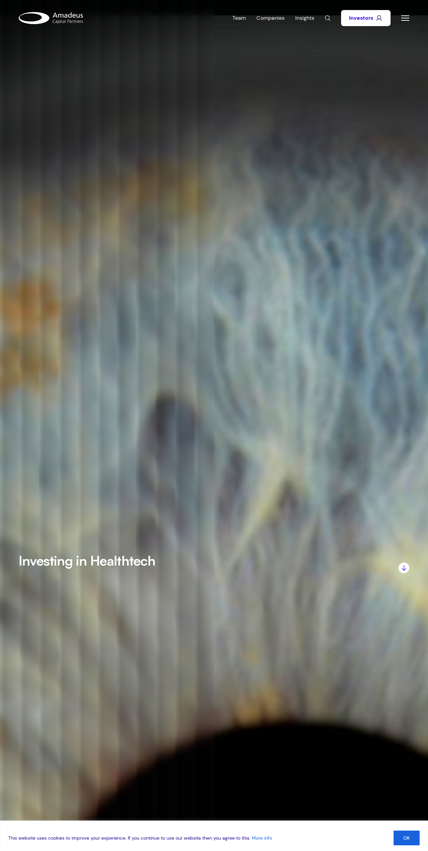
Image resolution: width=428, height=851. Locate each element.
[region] (214, 836)
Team (239, 17)
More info (262, 838)
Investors (366, 17)
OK (406, 838)
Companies (270, 17)
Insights (304, 17)
